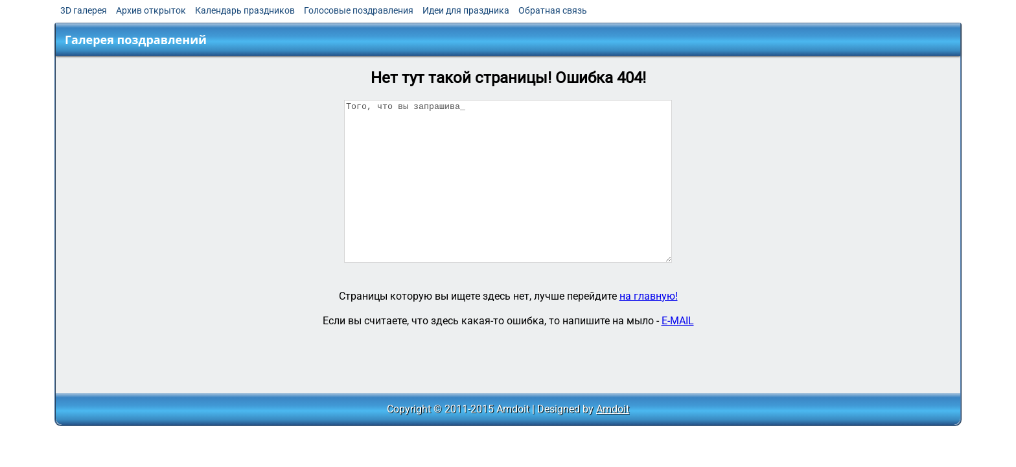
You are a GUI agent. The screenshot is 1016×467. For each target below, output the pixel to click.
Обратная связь (552, 10)
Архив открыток (151, 10)
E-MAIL (678, 321)
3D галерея (83, 10)
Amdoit (612, 409)
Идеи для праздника (465, 10)
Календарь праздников (245, 10)
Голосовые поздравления (358, 10)
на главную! (648, 296)
